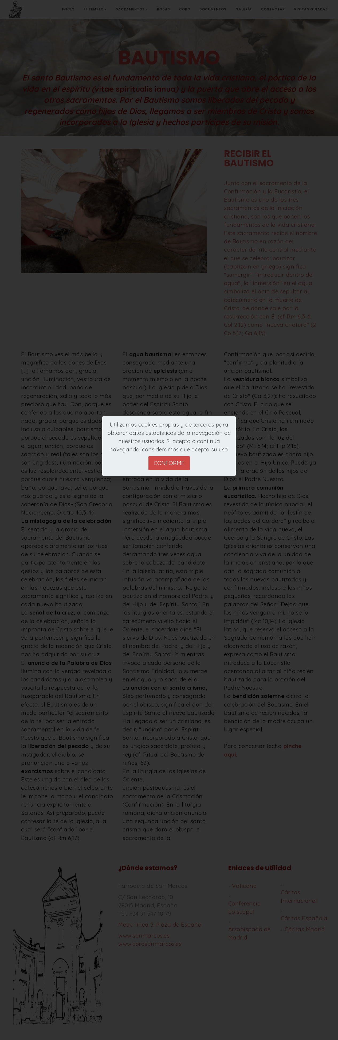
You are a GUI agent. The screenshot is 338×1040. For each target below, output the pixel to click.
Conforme (169, 462)
